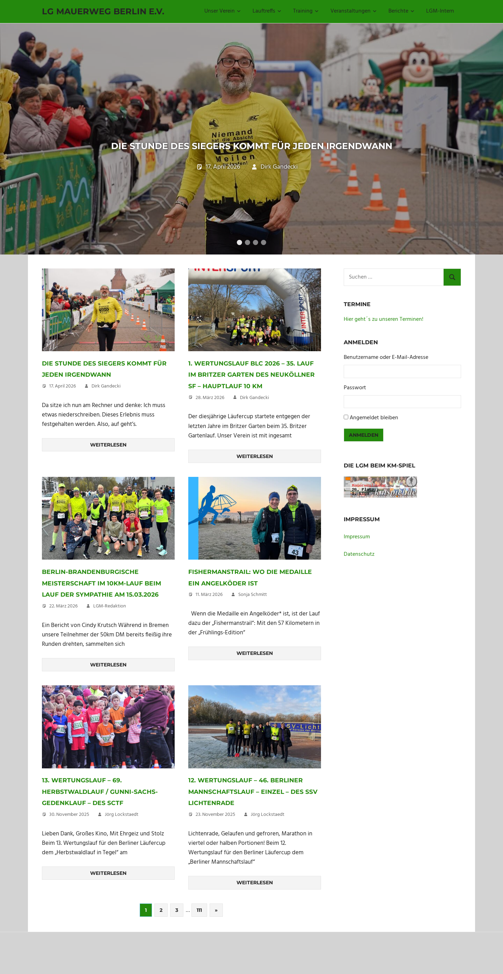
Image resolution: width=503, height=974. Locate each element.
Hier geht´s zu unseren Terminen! (383, 338)
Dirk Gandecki (279, 203)
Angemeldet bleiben (374, 437)
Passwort (355, 407)
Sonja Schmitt (252, 625)
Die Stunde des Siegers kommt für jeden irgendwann (251, 141)
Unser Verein (222, 11)
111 (199, 952)
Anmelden (363, 454)
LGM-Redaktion (109, 648)
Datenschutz (359, 573)
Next (489, 141)
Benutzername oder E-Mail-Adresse (386, 376)
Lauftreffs (267, 11)
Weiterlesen (108, 464)
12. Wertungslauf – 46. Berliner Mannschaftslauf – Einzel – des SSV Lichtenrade (254, 833)
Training (306, 11)
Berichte (401, 11)
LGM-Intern (440, 11)
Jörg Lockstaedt (121, 857)
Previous (14, 141)
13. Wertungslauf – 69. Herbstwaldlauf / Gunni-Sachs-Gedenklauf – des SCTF (103, 833)
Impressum (357, 556)
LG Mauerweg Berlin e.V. (103, 11)
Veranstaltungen (353, 11)
